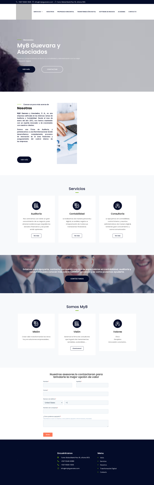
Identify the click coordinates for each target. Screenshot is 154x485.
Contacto (132, 12)
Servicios (38, 12)
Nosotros (50, 12)
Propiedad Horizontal (65, 12)
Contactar (52, 69)
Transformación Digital (86, 12)
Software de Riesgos (107, 12)
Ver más (26, 69)
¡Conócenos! (77, 348)
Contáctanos (77, 279)
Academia (121, 12)
